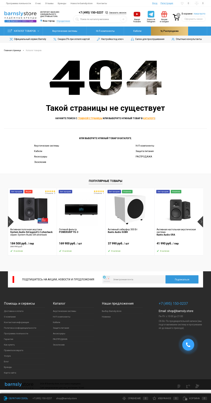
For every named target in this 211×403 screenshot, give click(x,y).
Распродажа (179, 31)
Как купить (9, 344)
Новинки (106, 316)
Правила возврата (13, 350)
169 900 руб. (81, 245)
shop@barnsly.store (180, 311)
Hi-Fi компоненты (96, 31)
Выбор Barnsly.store (111, 311)
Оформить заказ (193, 19)
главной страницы (90, 118)
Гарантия (8, 339)
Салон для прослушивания (147, 39)
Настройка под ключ (109, 39)
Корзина (195, 398)
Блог (6, 361)
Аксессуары (40, 156)
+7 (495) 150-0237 (91, 12)
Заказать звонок (117, 12)
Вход (154, 3)
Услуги (7, 356)
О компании (10, 316)
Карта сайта (10, 373)
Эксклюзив (40, 162)
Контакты (102, 3)
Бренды (62, 3)
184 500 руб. (32, 245)
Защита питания (148, 31)
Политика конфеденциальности (20, 328)
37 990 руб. (130, 245)
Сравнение (135, 398)
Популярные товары (105, 181)
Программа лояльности (18, 3)
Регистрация (167, 3)
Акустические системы (61, 31)
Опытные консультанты (186, 39)
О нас (38, 3)
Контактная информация (16, 322)
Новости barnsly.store (81, 3)
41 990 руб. (179, 245)
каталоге (149, 118)
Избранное (166, 398)
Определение (63, 21)
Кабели (122, 31)
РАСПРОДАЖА (144, 156)
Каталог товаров (23, 31)
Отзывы (49, 3)
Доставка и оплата (13, 311)
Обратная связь (16, 398)
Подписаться (182, 279)
